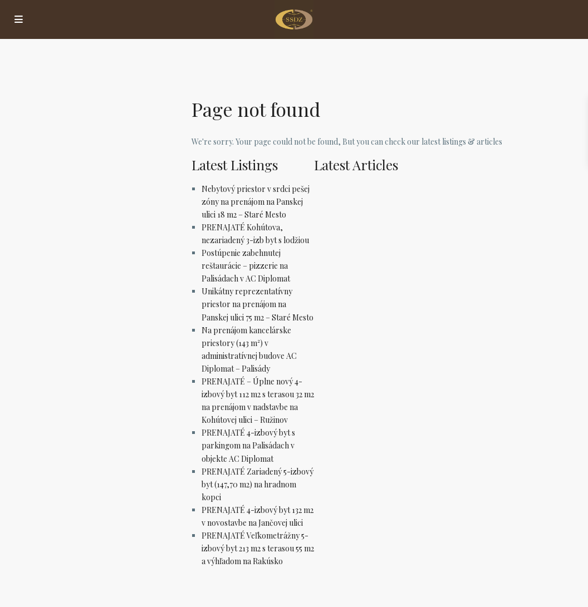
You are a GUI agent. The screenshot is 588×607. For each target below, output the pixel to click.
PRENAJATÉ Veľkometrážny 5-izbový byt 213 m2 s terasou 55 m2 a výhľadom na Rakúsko (258, 548)
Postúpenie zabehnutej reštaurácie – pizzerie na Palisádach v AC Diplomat (246, 266)
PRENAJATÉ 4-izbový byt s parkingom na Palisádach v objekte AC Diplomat (248, 445)
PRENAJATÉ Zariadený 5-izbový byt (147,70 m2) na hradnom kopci (257, 484)
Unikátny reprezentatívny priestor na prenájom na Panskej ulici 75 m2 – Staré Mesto (257, 304)
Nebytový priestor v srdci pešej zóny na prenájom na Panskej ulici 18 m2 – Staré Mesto (256, 202)
